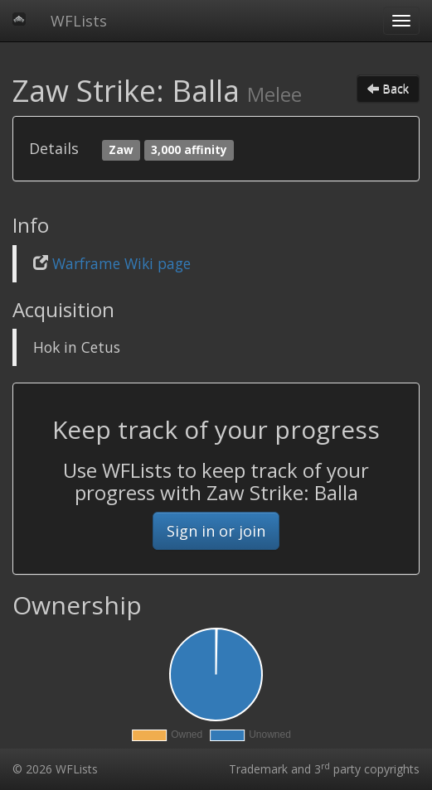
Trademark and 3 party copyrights (324, 769)
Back (388, 88)
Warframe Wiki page (121, 263)
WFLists (79, 21)
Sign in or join (216, 531)
